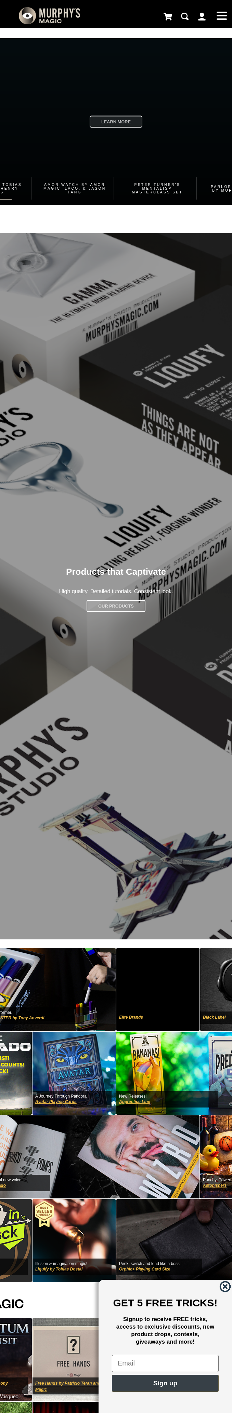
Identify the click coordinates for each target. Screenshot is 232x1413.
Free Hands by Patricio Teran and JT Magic (70, 1386)
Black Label (214, 1017)
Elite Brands (131, 1017)
